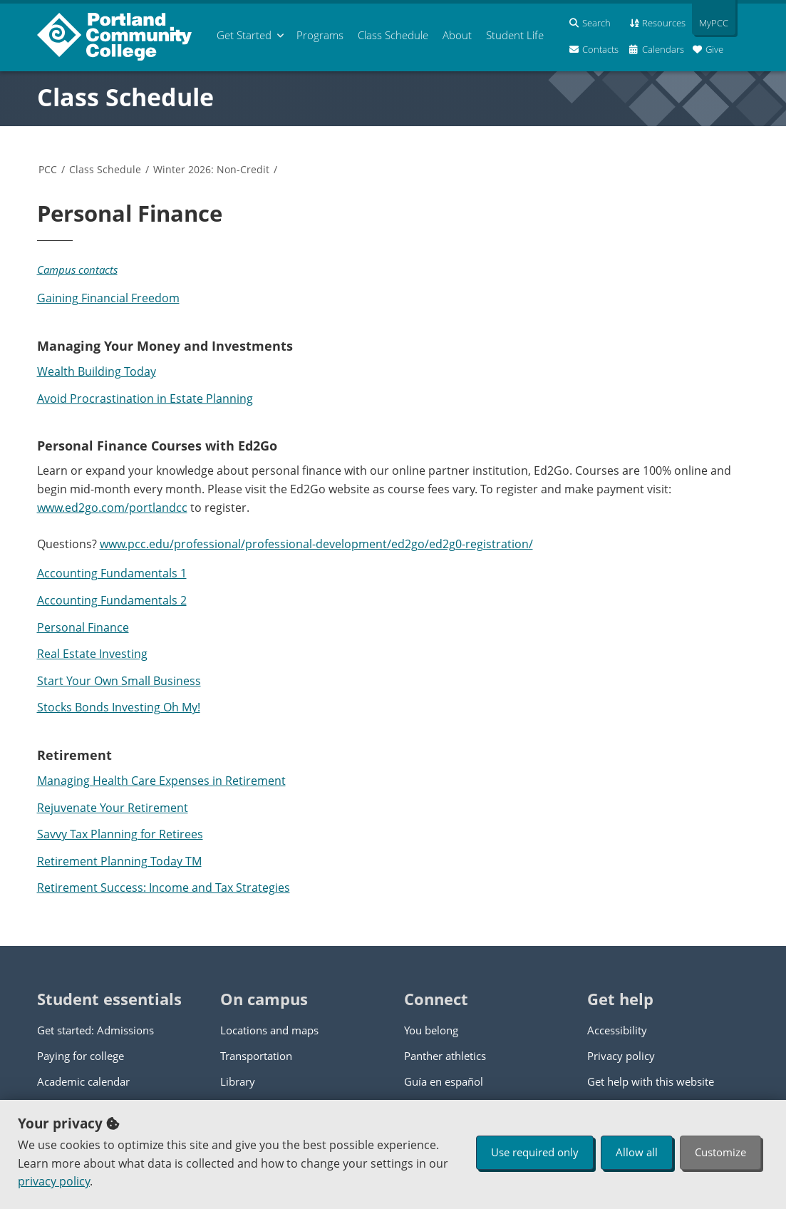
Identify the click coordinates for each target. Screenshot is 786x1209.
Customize (720, 1152)
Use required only (535, 1152)
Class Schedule (125, 97)
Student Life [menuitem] (515, 35)
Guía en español (443, 1081)
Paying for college (80, 1056)
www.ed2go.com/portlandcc (112, 507)
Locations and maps (269, 1030)
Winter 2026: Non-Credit (211, 169)
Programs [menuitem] (319, 35)
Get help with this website (650, 1081)
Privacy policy (621, 1056)
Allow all (637, 1152)
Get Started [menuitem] (244, 35)
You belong (431, 1030)
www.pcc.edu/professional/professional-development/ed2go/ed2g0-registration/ (316, 544)
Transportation (256, 1056)
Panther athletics (445, 1056)
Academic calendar (83, 1081)
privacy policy (54, 1181)
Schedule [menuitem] (393, 35)
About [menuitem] (457, 35)
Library (237, 1081)
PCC (47, 169)
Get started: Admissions (95, 1030)
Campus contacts (77, 269)
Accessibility (617, 1030)
